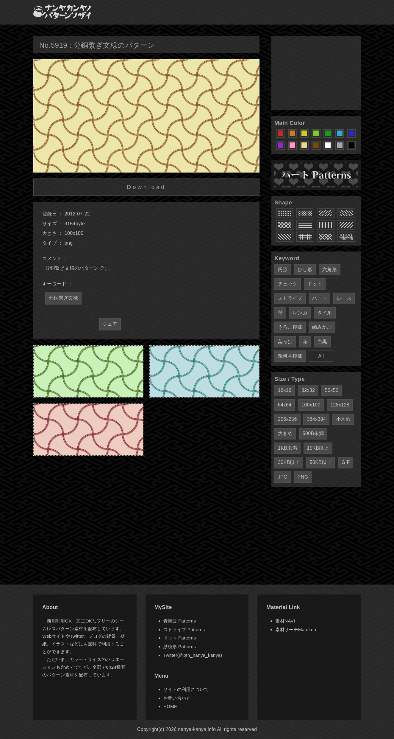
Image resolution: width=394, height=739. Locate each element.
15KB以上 (318, 448)
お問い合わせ (177, 698)
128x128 (339, 404)
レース (344, 298)
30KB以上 (289, 462)
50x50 (331, 390)
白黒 (322, 341)
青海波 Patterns (179, 620)
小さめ (343, 419)
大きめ (285, 433)
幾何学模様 (290, 355)
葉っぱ (285, 341)
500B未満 (313, 433)
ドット (314, 283)
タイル (325, 312)
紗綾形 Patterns (179, 646)
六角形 (329, 269)
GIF (346, 462)
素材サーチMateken (295, 629)
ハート (319, 298)
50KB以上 (321, 462)
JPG (282, 476)
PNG (303, 476)
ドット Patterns (179, 637)
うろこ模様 (290, 327)
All (321, 355)
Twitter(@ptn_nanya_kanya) (192, 655)
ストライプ (290, 298)
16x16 (284, 390)
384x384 (316, 419)
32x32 (308, 390)
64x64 (284, 404)
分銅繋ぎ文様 (63, 297)
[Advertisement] (316, 73)
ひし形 (305, 269)
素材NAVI (285, 620)
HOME (170, 706)
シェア (110, 324)
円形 (283, 269)
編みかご (322, 327)
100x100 (310, 404)
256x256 (287, 419)
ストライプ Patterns (184, 629)
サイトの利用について (186, 689)
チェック (287, 283)
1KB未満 (287, 448)
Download (146, 187)
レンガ (300, 312)
